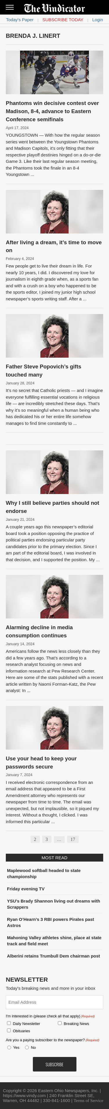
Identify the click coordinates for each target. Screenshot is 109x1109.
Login (97, 19)
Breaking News (76, 1023)
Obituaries (21, 1031)
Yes (15, 1047)
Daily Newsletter (26, 1023)
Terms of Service (88, 1100)
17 (73, 839)
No (33, 1047)
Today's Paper (20, 19)
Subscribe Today (62, 19)
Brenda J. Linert (33, 36)
